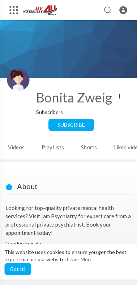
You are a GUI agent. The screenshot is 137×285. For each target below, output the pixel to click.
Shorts (89, 147)
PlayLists (53, 147)
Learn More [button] (80, 259)
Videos (16, 147)
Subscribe (71, 125)
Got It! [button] (18, 269)
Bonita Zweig (74, 97)
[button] (123, 10)
